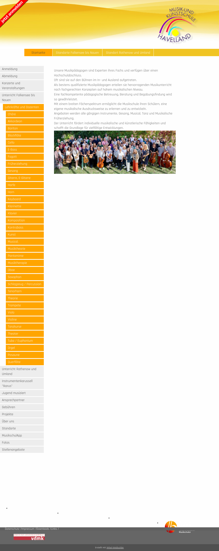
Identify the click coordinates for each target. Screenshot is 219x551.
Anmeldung (10, 69)
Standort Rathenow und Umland (128, 53)
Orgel (11, 348)
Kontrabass (15, 227)
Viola (11, 312)
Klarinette (14, 206)
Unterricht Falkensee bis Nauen (18, 97)
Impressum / (28, 529)
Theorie (13, 298)
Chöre (12, 114)
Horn (11, 192)
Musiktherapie (17, 263)
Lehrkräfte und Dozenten (22, 107)
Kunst (12, 234)
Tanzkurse (14, 326)
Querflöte (14, 362)
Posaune (13, 355)
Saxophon (14, 277)
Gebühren (8, 407)
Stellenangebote (13, 449)
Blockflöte (14, 135)
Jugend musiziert (14, 393)
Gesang (13, 171)
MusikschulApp (12, 435)
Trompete (14, 305)
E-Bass (12, 149)
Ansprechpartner (13, 400)
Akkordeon (15, 121)
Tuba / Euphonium (20, 341)
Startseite (38, 53)
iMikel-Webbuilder (115, 547)
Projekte (7, 414)
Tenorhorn (15, 291)
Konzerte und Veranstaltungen (13, 85)
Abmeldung (9, 76)
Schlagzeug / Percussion (24, 284)
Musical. (13, 241)
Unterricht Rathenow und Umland (19, 371)
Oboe (11, 270)
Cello (11, 142)
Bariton (13, 128)
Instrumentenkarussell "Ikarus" (17, 383)
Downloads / (43, 529)
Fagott (12, 157)
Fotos (5, 442)
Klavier (12, 213)
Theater (13, 334)
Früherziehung (17, 164)
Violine (12, 319)
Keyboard (14, 199)
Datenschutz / (13, 529)
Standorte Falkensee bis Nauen (77, 53)
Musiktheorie (16, 249)
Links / (55, 529)
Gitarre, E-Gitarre (19, 178)
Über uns (8, 421)
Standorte (9, 428)
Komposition (16, 220)
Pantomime (16, 256)
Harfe (11, 185)
